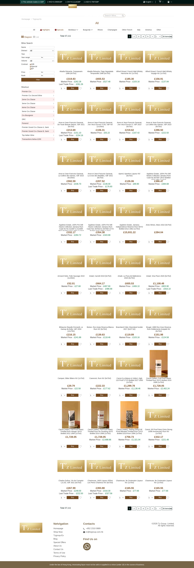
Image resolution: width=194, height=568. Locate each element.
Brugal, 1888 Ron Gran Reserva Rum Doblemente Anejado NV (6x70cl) (158, 329)
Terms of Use (59, 553)
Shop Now (84, 10)
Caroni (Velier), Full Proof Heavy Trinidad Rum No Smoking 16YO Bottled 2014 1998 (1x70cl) (100, 431)
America (148, 30)
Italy (138, 30)
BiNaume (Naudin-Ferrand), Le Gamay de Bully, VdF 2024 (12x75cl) (71, 329)
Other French (127, 30)
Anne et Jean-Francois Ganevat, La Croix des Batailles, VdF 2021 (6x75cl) (100, 176)
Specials (60, 30)
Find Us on (90, 539)
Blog (107, 10)
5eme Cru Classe (28, 111)
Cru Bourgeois (27, 115)
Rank (23, 75)
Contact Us (143, 10)
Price (23, 72)
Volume (24, 61)
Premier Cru (26, 91)
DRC (24, 119)
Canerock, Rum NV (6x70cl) (100, 378)
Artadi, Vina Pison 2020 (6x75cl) (158, 276)
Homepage (71, 10)
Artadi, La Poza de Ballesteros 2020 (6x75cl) (129, 277)
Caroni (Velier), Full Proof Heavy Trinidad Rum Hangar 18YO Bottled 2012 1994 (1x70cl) (71, 431)
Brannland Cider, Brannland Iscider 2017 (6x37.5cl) (129, 328)
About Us (131, 10)
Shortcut (25, 87)
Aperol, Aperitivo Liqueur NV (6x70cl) (129, 175)
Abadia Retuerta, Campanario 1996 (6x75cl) (71, 72)
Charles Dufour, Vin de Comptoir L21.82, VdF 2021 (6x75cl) (71, 482)
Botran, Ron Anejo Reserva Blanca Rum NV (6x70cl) (100, 328)
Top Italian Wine (28, 135)
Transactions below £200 (31, 139)
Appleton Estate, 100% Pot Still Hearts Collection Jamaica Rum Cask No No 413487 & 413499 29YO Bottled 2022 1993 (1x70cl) (71, 227)
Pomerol (25, 123)
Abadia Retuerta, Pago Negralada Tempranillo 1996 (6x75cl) (100, 72)
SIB (32, 64)
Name (23, 47)
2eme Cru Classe (28, 99)
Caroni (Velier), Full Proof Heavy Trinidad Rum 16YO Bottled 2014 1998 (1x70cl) (158, 380)
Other (159, 30)
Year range (25, 57)
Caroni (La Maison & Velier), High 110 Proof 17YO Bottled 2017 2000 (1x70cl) (129, 380)
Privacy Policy (59, 556)
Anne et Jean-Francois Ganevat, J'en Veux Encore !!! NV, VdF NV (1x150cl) (100, 125)
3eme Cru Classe (28, 103)
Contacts (89, 524)
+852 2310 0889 (93, 528)
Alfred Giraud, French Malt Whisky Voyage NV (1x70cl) (158, 72)
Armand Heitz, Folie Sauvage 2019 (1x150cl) (71, 277)
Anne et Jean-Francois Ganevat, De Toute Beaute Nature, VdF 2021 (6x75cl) (71, 125)
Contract (24, 64)
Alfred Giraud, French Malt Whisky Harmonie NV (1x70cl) (129, 72)
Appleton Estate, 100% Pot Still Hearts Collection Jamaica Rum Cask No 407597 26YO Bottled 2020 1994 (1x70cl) (158, 176)
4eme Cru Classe (28, 107)
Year (23, 54)
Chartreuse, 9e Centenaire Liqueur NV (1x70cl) (129, 482)
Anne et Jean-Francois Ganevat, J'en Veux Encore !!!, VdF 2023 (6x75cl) (129, 125)
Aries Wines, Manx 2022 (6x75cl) (158, 225)
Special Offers (118, 10)
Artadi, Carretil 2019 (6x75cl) (100, 276)
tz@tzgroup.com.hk (94, 532)
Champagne (112, 30)
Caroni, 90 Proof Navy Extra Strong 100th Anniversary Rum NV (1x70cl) (158, 431)
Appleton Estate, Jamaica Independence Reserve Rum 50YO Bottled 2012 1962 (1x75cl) (129, 227)
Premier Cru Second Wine (32, 95)
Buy (72, 88)
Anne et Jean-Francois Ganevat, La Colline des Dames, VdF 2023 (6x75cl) (158, 125)
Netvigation (60, 524)
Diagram (27, 37)
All (34, 30)
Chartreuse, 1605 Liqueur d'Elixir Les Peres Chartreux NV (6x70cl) (100, 482)
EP (32, 69)
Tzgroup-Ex (97, 10)
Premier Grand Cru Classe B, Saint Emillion (35, 131)
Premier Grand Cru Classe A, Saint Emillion (35, 127)
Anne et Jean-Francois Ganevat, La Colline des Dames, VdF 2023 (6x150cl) (71, 176)
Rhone (100, 30)
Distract (24, 51)
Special (34, 66)
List (37, 37)
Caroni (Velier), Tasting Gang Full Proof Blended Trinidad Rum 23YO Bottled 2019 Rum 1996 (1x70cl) (129, 431)
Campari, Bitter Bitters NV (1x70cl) (71, 378)
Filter (38, 80)
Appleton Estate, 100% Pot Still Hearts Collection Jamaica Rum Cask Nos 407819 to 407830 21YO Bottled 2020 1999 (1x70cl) (100, 227)
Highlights (46, 30)
